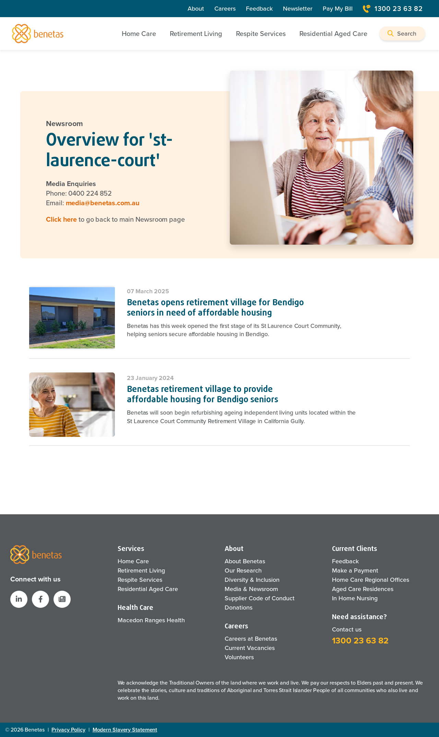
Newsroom (64, 124)
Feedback (259, 8)
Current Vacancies (250, 647)
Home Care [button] (139, 33)
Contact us (346, 629)
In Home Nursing (355, 598)
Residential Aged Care (148, 589)
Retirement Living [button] (196, 33)
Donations (238, 607)
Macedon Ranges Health (151, 620)
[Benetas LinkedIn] (18, 599)
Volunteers (239, 657)
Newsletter (297, 8)
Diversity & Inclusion (252, 579)
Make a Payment (355, 570)
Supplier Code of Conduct (260, 598)
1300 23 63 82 (360, 640)
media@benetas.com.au (103, 203)
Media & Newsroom (251, 589)
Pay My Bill (338, 8)
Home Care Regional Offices (370, 579)
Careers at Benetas (251, 638)
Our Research (243, 570)
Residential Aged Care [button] (333, 33)
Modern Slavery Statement (125, 730)
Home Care (133, 561)
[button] (402, 33)
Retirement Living (141, 570)
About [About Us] (196, 8)
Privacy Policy (68, 730)
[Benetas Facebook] (40, 599)
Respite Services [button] (261, 33)
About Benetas (245, 561)
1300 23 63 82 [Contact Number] (393, 8)
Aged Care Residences (362, 589)
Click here (61, 219)
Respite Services (140, 579)
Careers (225, 8)
